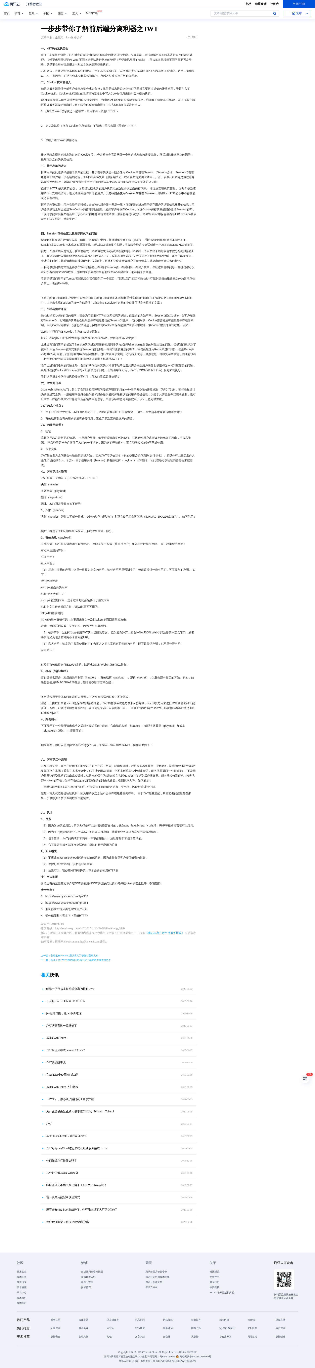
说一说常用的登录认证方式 (63, 1197)
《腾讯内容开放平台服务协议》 (164, 932)
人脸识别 (55, 1328)
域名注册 (55, 1319)
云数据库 (196, 1319)
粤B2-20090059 (168, 1356)
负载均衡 (83, 1336)
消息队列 (140, 1319)
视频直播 (280, 1319)
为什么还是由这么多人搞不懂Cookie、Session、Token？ (80, 1111)
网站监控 (252, 1336)
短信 (109, 1336)
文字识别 (140, 1336)
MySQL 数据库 (227, 1328)
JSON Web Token (56, 1037)
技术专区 (22, 1303)
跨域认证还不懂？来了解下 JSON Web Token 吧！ (76, 1185)
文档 (248, 3)
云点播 (166, 1336)
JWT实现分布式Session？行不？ (66, 1050)
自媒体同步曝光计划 (92, 1271)
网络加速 (168, 1319)
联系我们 (214, 1282)
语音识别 (280, 1328)
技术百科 (22, 1297)
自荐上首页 (87, 1282)
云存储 (251, 1319)
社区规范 (214, 1271)
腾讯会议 (83, 1328)
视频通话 (168, 1328)
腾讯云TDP (151, 1287)
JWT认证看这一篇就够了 (61, 1025)
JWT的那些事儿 (56, 1062)
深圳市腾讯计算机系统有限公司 (121, 1356)
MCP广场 (92, 13)
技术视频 (22, 1287)
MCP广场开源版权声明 (222, 1292)
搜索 (274, 13)
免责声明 (214, 1276)
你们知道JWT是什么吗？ (61, 1160)
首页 (7, 13)
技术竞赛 (86, 1287)
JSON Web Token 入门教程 (62, 1086)
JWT (49, 1123)
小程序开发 (225, 1336)
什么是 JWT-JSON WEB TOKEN (65, 1001)
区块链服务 (113, 1319)
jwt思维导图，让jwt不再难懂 (64, 1013)
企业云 (110, 1328)
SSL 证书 (252, 1328)
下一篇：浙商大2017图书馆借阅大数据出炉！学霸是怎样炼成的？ (76, 960)
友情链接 (214, 1287)
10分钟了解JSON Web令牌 (62, 1172)
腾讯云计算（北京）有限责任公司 (137, 1361)
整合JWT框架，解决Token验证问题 (68, 1221)
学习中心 (22, 1292)
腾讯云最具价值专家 (156, 1271)
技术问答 (22, 1276)
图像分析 (196, 1328)
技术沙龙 (22, 1282)
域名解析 (224, 1319)
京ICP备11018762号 (186, 1361)
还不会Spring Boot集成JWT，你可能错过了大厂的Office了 (82, 1209)
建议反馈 (260, 3)
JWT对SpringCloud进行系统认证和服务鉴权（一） (77, 1148)
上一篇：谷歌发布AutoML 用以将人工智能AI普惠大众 (69, 955)
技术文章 (22, 1271)
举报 (191, 37)
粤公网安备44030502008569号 (195, 1356)
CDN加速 (140, 1328)
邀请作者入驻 (88, 1276)
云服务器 (83, 1319)
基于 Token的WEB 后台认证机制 (66, 1136)
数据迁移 (280, 1336)
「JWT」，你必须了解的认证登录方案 (70, 1099)
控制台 (274, 3)
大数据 (194, 1336)
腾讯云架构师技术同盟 (157, 1276)
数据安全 (55, 1336)
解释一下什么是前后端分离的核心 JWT (70, 988)
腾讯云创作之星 (153, 1282)
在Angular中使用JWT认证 (62, 1074)
